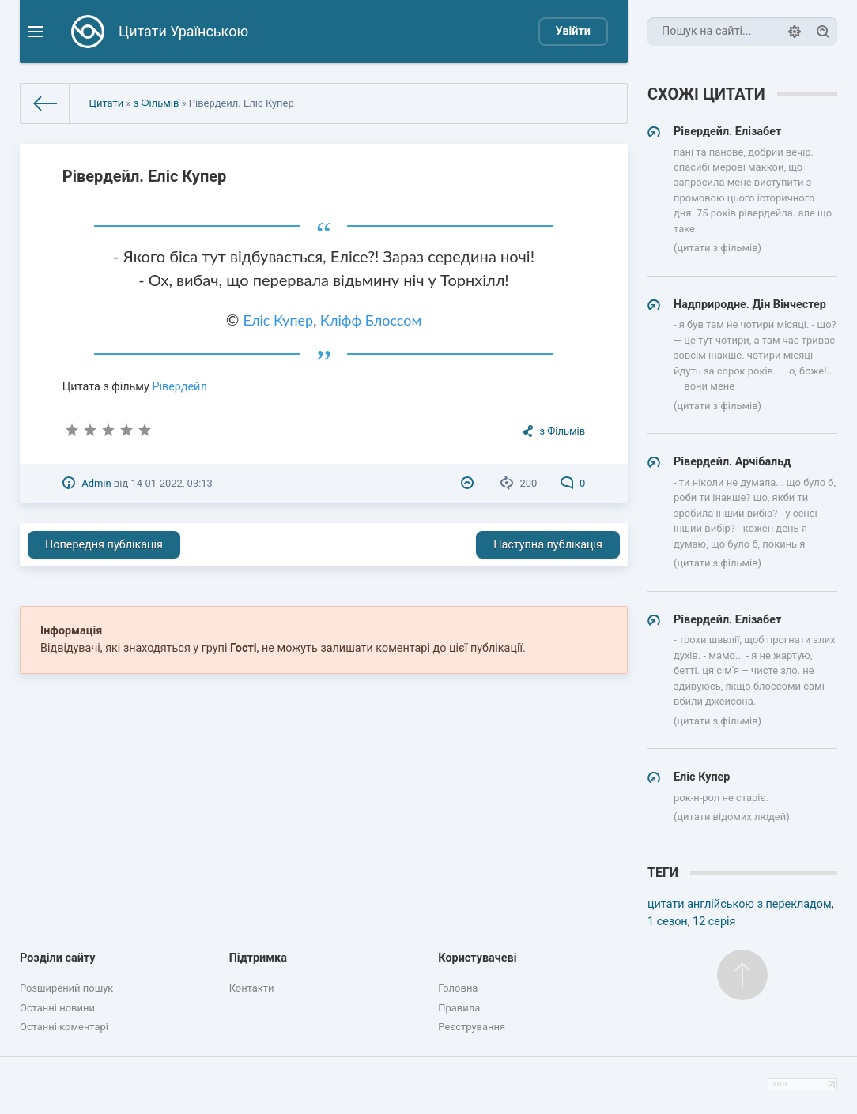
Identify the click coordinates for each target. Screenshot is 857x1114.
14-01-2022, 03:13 (171, 483)
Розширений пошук (66, 988)
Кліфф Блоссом (370, 320)
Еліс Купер (279, 320)
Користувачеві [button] (477, 958)
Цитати (106, 103)
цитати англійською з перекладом (739, 904)
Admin (96, 483)
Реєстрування (471, 1027)
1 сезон (667, 921)
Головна (458, 988)
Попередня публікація (104, 544)
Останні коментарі (64, 1027)
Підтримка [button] (258, 958)
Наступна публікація (547, 544)
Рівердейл (179, 386)
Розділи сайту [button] (58, 958)
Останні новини (57, 1008)
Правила (459, 1008)
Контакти (251, 988)
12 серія (714, 921)
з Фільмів (156, 103)
